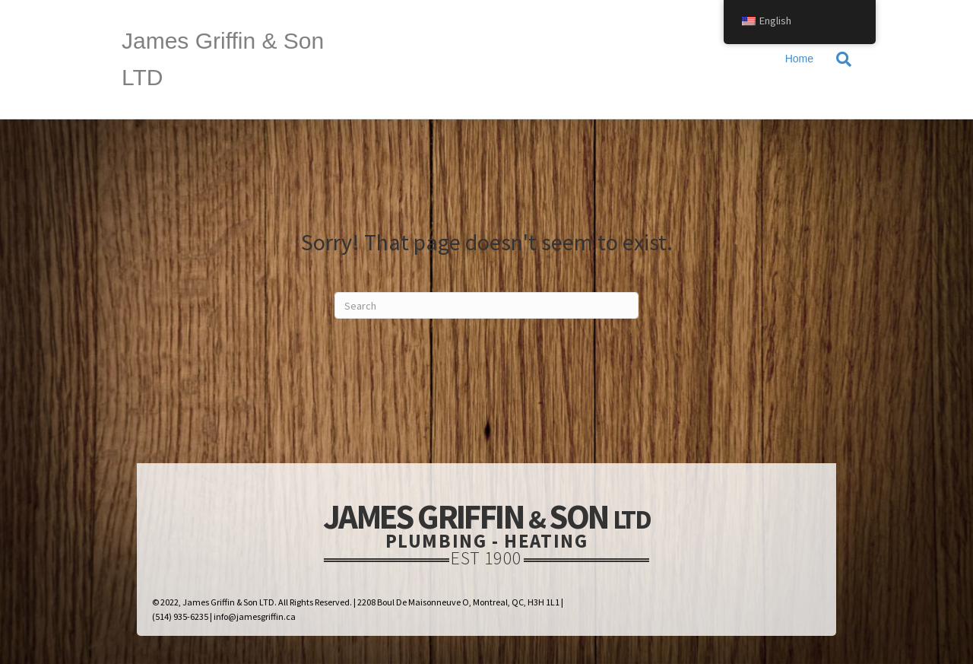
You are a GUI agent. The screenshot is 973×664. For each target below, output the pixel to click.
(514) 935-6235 (180, 616)
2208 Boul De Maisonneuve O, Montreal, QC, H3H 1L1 (458, 602)
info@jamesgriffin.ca (255, 616)
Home (799, 58)
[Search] (838, 59)
